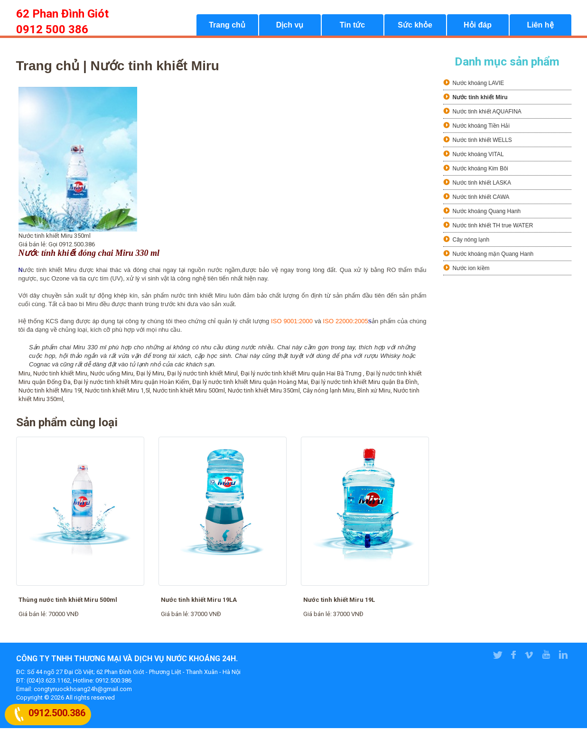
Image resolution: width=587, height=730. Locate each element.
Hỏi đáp (478, 26)
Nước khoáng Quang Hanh (487, 213)
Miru (24, 375)
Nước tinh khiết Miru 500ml (189, 392)
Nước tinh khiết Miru (60, 375)
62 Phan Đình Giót (62, 13)
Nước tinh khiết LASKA (482, 184)
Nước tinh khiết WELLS (482, 142)
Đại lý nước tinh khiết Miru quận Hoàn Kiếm (131, 383)
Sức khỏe (415, 26)
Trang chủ (227, 26)
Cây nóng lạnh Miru (328, 392)
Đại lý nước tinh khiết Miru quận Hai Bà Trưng (302, 375)
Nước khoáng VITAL (478, 156)
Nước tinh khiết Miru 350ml (264, 392)
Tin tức (352, 26)
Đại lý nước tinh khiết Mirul (202, 375)
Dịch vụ (290, 26)
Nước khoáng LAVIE (478, 85)
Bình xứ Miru (374, 392)
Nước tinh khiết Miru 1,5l (117, 392)
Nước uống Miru (111, 375)
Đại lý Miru (150, 375)
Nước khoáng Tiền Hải (481, 127)
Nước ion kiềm (471, 270)
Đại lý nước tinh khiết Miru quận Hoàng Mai (250, 383)
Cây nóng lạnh (471, 241)
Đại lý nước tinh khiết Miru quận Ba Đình (364, 383)
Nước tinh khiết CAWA (481, 199)
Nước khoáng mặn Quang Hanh (493, 256)
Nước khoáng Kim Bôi (480, 170)
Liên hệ (540, 26)
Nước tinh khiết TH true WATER (493, 227)
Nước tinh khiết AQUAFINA (487, 113)
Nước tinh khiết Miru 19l (50, 392)
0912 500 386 (52, 29)
